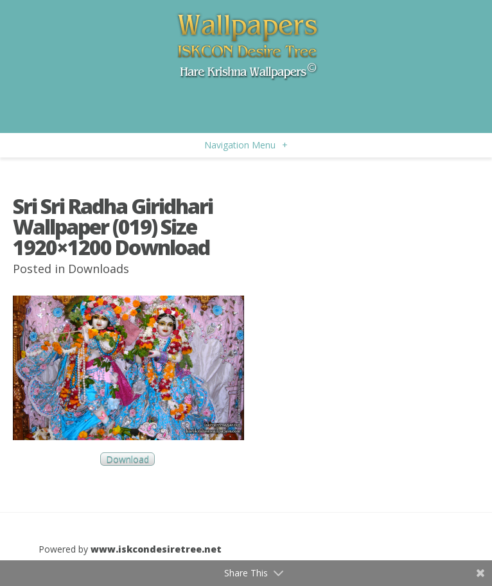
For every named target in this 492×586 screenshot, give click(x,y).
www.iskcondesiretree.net (156, 549)
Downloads (98, 268)
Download (127, 459)
